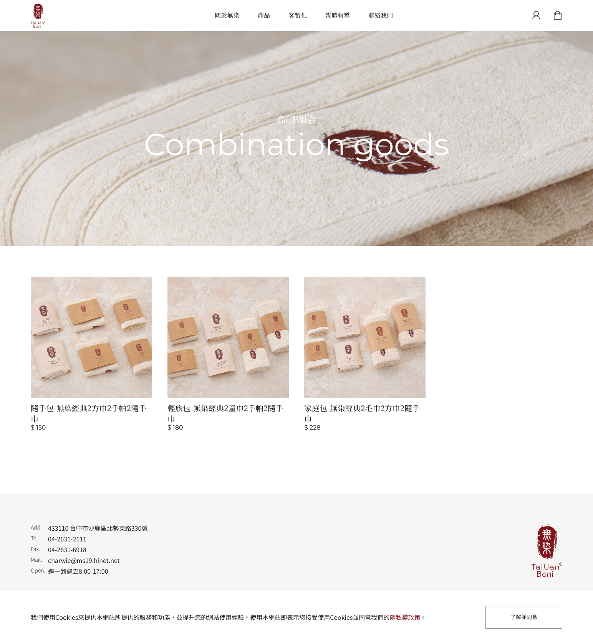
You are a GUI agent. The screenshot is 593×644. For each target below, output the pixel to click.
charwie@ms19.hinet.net (84, 560)
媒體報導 (337, 15)
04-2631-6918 (67, 549)
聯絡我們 (380, 15)
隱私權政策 (404, 617)
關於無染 (227, 15)
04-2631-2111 (67, 538)
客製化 (297, 15)
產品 (264, 15)
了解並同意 (523, 617)
